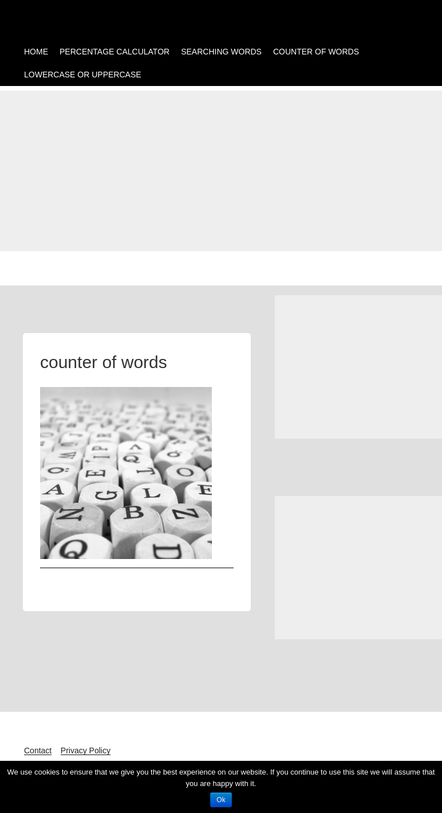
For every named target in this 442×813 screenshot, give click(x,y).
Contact (38, 750)
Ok (220, 800)
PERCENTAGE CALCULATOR (114, 51)
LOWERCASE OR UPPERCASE (82, 74)
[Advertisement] (221, 171)
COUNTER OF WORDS (316, 51)
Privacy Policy (85, 750)
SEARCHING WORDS (221, 51)
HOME (36, 51)
